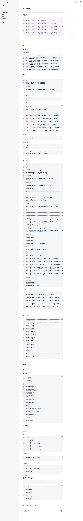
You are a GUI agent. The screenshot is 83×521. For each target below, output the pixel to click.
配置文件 (72, 35)
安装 (69, 11)
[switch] (76, 2)
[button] (9, 6)
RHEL (70, 19)
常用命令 (70, 21)
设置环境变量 (72, 17)
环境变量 (72, 33)
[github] (80, 2)
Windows (71, 15)
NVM (69, 25)
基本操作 (72, 37)
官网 (24, 367)
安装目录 (72, 31)
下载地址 (70, 9)
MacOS (70, 13)
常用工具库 (70, 23)
